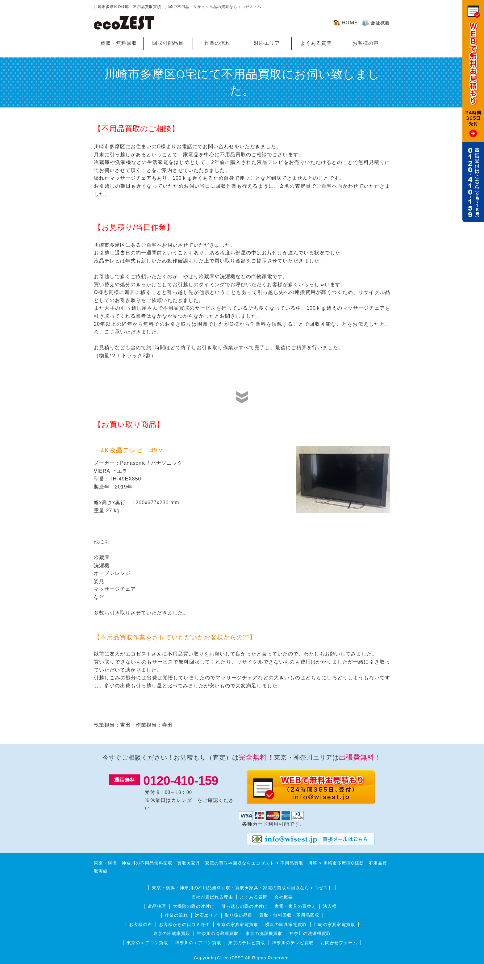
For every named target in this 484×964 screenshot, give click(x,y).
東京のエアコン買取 (147, 942)
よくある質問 (316, 43)
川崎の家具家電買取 (334, 924)
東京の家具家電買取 (237, 924)
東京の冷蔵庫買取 (171, 933)
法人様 (330, 906)
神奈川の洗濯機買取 (310, 933)
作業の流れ (217, 43)
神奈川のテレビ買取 (293, 942)
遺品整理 (157, 906)
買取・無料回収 (118, 43)
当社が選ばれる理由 (212, 897)
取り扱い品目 (238, 915)
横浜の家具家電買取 (286, 924)
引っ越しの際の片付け (244, 906)
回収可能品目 (168, 43)
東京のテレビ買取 (246, 942)
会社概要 (283, 897)
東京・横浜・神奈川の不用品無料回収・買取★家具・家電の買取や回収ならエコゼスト (242, 887)
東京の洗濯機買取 (263, 933)
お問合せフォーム (338, 942)
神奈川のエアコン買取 (198, 942)
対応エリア (267, 43)
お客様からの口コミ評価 (184, 924)
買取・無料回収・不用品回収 (289, 915)
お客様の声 (366, 43)
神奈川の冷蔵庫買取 (218, 933)
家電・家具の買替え (295, 906)
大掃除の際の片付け (194, 906)
